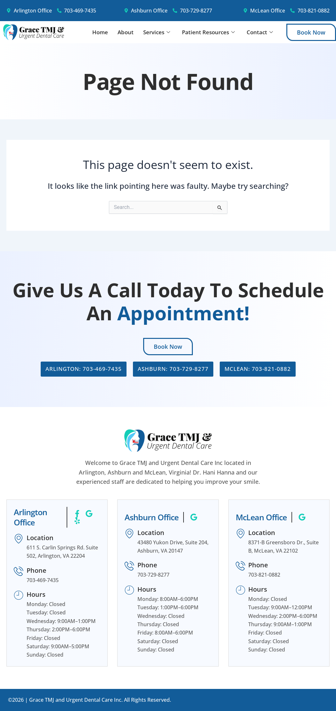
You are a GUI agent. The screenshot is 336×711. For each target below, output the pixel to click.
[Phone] (18, 571)
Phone (36, 570)
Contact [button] (260, 32)
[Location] (18, 539)
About (126, 32)
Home (100, 32)
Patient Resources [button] (208, 32)
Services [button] (156, 32)
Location (40, 537)
